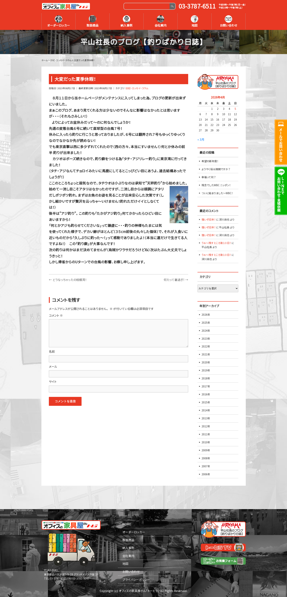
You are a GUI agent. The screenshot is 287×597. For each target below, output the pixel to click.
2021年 (206, 354)
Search (172, 6)
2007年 (206, 466)
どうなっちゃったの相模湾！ (68, 279)
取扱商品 (92, 21)
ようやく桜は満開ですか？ (216, 169)
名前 (52, 351)
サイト (52, 381)
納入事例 (126, 21)
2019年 (206, 370)
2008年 (206, 458)
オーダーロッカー (58, 21)
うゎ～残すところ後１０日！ (216, 243)
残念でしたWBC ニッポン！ (216, 185)
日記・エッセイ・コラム (137, 88)
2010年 (206, 442)
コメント (56, 315)
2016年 (206, 394)
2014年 (206, 410)
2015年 (206, 402)
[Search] (147, 6)
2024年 (206, 330)
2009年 (206, 450)
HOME (126, 524)
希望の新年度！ (210, 161)
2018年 (206, 378)
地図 (194, 21)
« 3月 (200, 139)
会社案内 (160, 21)
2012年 (206, 426)
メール (53, 366)
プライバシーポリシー (136, 579)
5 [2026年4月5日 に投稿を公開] (235, 109)
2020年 (206, 362)
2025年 (206, 322)
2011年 (206, 434)
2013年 (206, 418)
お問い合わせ (228, 21)
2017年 (206, 386)
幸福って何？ (209, 177)
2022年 (206, 346)
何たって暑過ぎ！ (176, 279)
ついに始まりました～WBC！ (217, 193)
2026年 (206, 314)
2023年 (206, 338)
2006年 (206, 474)
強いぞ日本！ (208, 219)
